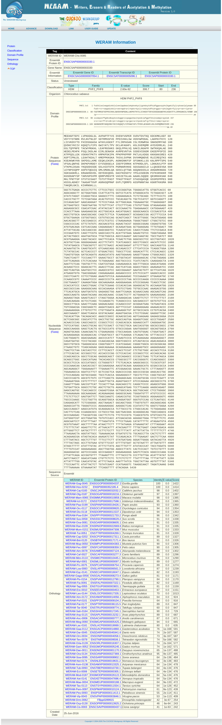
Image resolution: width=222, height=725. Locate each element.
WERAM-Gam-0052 (76, 646)
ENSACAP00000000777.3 (105, 618)
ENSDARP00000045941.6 (105, 632)
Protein (11, 46)
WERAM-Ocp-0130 (76, 703)
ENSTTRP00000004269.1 (105, 533)
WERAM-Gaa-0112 (76, 629)
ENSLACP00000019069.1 (105, 625)
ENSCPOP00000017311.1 (105, 536)
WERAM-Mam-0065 (76, 497)
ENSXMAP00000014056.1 (105, 597)
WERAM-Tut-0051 (76, 533)
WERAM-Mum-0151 (76, 529)
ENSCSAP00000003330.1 (79, 61)
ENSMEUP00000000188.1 (105, 682)
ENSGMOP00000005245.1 (105, 646)
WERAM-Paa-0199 (76, 504)
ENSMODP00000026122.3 (105, 675)
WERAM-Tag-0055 (76, 586)
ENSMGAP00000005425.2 (105, 621)
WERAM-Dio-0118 (76, 511)
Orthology (12, 64)
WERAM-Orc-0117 (76, 508)
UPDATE (111, 28)
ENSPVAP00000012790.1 (105, 579)
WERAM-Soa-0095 (76, 657)
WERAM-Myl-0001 (76, 561)
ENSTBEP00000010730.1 (105, 668)
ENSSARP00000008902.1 (105, 657)
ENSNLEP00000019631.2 (105, 660)
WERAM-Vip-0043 (76, 696)
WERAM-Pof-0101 (76, 600)
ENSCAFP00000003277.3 (105, 554)
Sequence (12, 59)
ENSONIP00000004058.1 (105, 636)
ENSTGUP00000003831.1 (105, 586)
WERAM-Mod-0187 (76, 675)
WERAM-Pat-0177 (76, 604)
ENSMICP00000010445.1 (105, 558)
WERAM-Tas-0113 (76, 685)
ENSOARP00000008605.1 (105, 522)
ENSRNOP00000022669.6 (105, 526)
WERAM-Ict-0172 (76, 501)
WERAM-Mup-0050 (76, 543)
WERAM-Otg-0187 (76, 494)
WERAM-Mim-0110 (76, 558)
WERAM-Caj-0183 (76, 490)
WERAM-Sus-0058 (76, 519)
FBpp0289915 (105, 699)
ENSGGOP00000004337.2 (105, 483)
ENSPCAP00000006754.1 (105, 565)
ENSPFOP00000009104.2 (105, 600)
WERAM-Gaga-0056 (76, 575)
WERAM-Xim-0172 (76, 597)
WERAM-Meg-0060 (76, 621)
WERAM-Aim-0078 (76, 550)
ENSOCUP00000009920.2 (105, 508)
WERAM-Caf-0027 (76, 554)
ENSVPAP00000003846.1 (105, 696)
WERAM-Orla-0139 (76, 643)
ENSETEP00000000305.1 (105, 671)
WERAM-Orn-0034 (77, 636)
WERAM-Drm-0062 (76, 699)
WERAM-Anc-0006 (76, 618)
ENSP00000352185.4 (105, 487)
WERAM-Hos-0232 (76, 487)
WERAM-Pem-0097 (76, 689)
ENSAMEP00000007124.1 (105, 550)
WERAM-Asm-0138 (76, 664)
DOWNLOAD (51, 28)
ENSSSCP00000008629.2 (105, 519)
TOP (12, 69)
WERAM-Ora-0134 (77, 653)
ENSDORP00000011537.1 (105, 511)
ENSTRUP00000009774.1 (105, 607)
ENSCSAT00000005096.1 (122, 76)
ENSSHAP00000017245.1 (105, 611)
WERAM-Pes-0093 (76, 692)
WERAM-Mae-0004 (76, 682)
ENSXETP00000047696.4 (105, 678)
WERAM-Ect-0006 (76, 671)
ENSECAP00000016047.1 (105, 572)
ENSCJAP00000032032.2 (105, 490)
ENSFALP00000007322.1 (105, 582)
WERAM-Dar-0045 (76, 632)
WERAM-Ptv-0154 (76, 579)
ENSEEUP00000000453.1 (105, 589)
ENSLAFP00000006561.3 (105, 568)
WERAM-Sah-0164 (76, 611)
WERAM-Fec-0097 (77, 547)
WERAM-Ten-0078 (76, 639)
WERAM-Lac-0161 (76, 625)
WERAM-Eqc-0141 (76, 572)
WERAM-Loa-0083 (77, 568)
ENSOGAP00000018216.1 (105, 494)
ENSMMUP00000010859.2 (105, 497)
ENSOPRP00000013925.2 (105, 703)
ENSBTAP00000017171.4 (105, 540)
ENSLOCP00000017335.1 (105, 593)
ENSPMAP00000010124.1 (105, 689)
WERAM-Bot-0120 (76, 540)
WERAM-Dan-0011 (76, 650)
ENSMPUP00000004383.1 (105, 543)
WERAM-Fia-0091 (76, 582)
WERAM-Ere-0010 (76, 589)
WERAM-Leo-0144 (77, 593)
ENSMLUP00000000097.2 (105, 561)
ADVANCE (31, 28)
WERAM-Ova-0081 (76, 522)
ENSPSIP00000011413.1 (105, 692)
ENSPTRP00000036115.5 (105, 604)
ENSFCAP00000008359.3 (105, 547)
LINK (71, 28)
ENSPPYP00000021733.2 (105, 515)
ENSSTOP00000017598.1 (105, 501)
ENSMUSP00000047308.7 (105, 529)
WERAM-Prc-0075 (76, 565)
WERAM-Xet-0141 (76, 678)
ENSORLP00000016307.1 (105, 643)
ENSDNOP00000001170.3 (105, 650)
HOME (11, 28)
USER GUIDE (91, 28)
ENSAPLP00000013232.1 (105, 614)
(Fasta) (55, 164)
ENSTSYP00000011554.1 (105, 685)
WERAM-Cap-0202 (76, 536)
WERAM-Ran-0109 (76, 526)
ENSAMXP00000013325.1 (105, 664)
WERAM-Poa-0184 (76, 515)
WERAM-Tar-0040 (76, 607)
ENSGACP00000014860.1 (105, 629)
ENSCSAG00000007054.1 (83, 76)
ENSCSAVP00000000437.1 (105, 707)
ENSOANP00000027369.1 (105, 653)
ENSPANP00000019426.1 (105, 504)
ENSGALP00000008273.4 (105, 575)
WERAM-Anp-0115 (76, 614)
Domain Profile (15, 55)
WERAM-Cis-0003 (76, 707)
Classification (14, 50)
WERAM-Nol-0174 (76, 660)
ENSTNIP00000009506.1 (105, 639)
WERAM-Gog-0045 (76, 483)
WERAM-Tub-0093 (77, 668)
